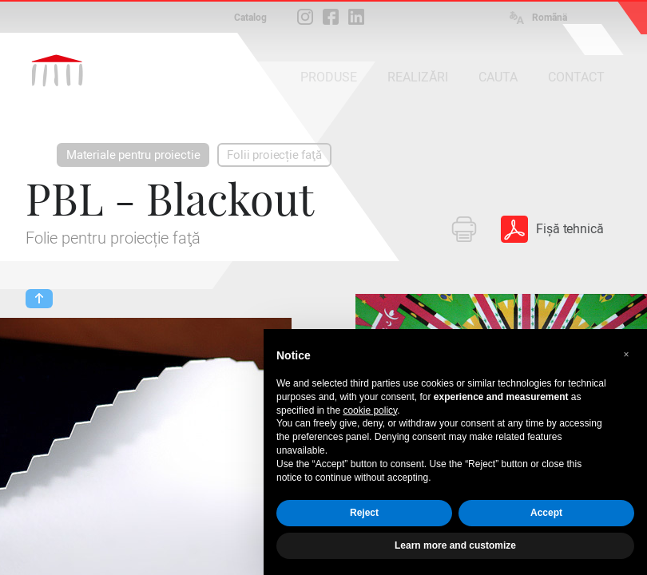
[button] (626, 354)
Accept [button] (546, 512)
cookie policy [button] (370, 410)
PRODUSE (328, 77)
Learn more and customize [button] (455, 545)
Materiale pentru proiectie (133, 155)
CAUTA (498, 77)
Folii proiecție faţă (274, 155)
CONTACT (576, 77)
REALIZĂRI (417, 77)
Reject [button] (364, 512)
